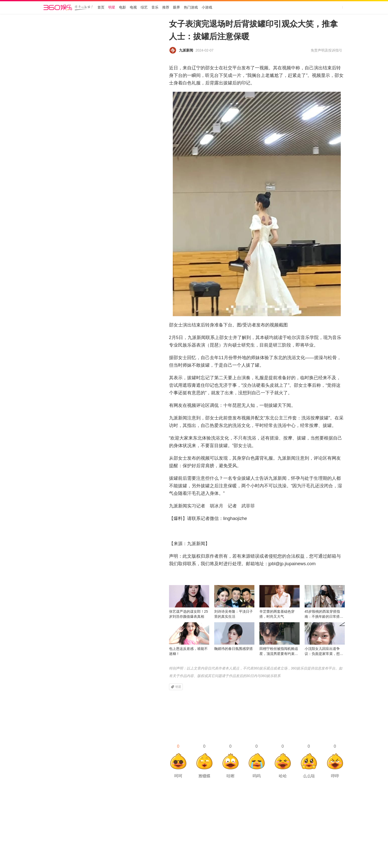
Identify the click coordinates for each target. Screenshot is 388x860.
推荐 (165, 7)
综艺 (144, 7)
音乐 (154, 7)
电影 (122, 7)
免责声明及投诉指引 (326, 50)
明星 (111, 7)
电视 (133, 7)
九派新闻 (186, 50)
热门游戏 (191, 7)
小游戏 (207, 7)
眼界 (176, 7)
